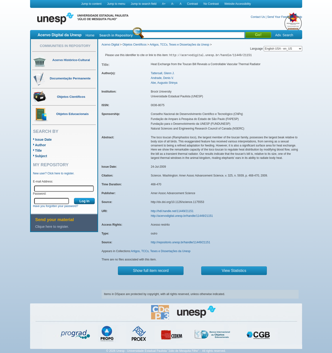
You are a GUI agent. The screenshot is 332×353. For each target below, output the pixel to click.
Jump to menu (116, 3)
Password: (39, 193)
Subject (41, 156)
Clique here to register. (52, 226)
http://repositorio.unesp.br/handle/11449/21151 (180, 242)
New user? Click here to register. (53, 173)
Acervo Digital (110, 44)
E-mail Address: (43, 181)
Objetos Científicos (134, 44)
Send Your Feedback (280, 17)
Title (38, 150)
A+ (164, 3)
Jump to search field (143, 3)
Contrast (192, 3)
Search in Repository (116, 35)
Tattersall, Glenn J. (162, 73)
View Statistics (234, 271)
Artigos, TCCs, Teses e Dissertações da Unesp (179, 44)
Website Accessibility (237, 3)
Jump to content (91, 3)
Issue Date (43, 139)
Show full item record (151, 271)
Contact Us (258, 17)
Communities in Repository (65, 46)
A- (172, 3)
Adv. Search (284, 35)
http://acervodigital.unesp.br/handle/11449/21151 (182, 216)
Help (299, 17)
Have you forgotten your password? (55, 206)
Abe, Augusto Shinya (164, 82)
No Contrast (211, 3)
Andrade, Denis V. (162, 78)
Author (40, 145)
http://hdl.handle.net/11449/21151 (172, 211)
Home (90, 35)
